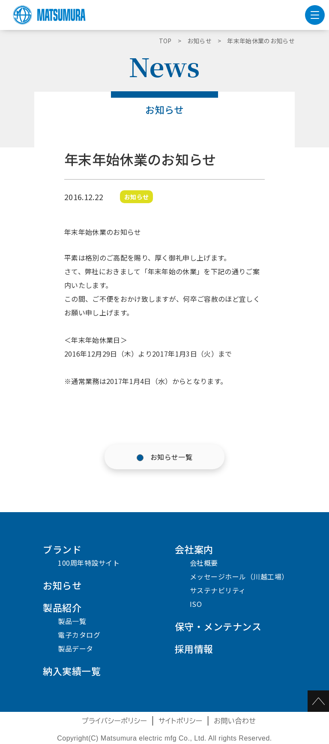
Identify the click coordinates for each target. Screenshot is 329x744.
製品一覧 (72, 621)
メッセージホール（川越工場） (239, 576)
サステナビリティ (218, 590)
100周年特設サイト (89, 563)
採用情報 (194, 648)
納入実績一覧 (72, 671)
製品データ (75, 648)
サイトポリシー (181, 721)
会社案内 (194, 549)
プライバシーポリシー (114, 721)
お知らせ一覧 (171, 457)
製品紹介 (62, 607)
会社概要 (204, 563)
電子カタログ (79, 635)
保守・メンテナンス (218, 626)
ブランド (62, 549)
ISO (196, 604)
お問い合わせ (235, 721)
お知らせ (62, 585)
